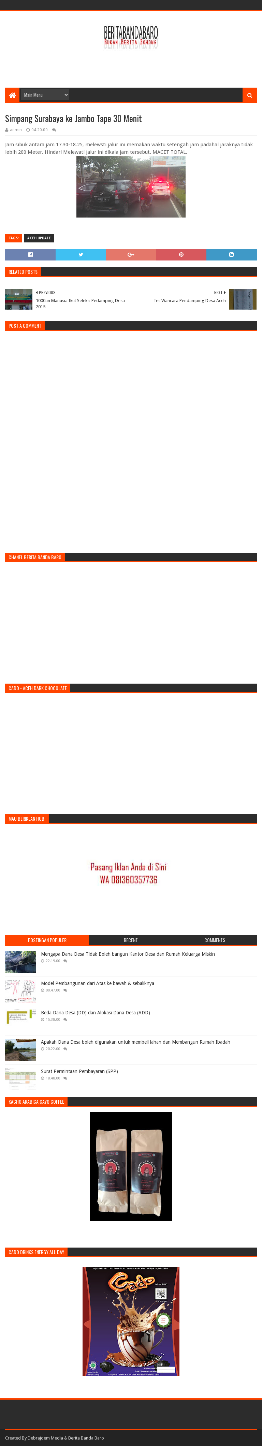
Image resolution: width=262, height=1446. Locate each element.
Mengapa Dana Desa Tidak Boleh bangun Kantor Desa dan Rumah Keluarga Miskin (128, 954)
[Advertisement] (131, 65)
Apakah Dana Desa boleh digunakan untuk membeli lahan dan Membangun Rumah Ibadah (135, 1042)
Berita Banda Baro (86, 1438)
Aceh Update (39, 238)
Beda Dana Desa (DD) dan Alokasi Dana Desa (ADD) (95, 1012)
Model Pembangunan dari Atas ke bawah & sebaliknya (97, 983)
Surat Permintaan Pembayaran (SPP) (79, 1071)
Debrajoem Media (45, 1438)
